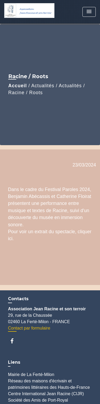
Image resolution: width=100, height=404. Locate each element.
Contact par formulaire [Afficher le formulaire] (29, 328)
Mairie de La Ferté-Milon (31, 374)
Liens (14, 362)
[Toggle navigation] (89, 12)
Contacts (18, 298)
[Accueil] (29, 12)
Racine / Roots (25, 92)
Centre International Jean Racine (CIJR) (46, 393)
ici (10, 238)
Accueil (17, 85)
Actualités (42, 85)
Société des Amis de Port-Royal (38, 400)
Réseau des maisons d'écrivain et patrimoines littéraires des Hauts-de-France (49, 384)
